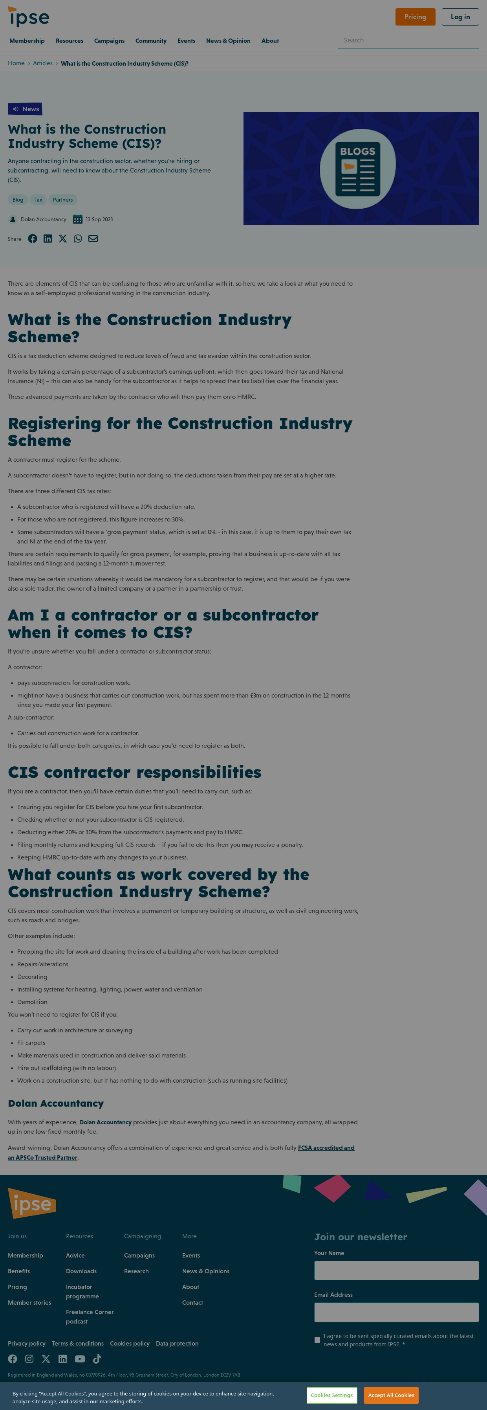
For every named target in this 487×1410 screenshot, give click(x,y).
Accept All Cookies (391, 1395)
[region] (243, 1396)
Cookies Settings (332, 1395)
